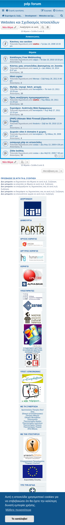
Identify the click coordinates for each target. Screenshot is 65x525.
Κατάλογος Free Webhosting (25, 57)
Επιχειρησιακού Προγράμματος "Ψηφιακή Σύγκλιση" (32, 450)
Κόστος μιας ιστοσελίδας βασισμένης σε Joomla (36, 66)
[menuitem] (15, 10)
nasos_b (36, 68)
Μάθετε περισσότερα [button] (18, 509)
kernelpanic (38, 89)
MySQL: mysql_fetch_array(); (26, 87)
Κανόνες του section (21, 41)
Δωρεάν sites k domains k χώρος (28, 131)
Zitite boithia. (17, 150)
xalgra (35, 60)
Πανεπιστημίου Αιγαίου (32, 421)
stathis (36, 44)
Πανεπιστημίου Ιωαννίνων (32, 423)
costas (35, 145)
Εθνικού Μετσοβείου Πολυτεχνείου (32, 418)
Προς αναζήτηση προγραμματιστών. (30, 97)
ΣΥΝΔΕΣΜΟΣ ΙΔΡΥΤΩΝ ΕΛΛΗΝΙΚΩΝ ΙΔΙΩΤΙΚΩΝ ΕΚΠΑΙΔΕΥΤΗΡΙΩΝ (32, 350)
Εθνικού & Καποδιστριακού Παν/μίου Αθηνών (32, 415)
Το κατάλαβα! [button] (19, 518)
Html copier (16, 76)
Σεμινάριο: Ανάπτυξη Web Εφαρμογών (31, 108)
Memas (36, 79)
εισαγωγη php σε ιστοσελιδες (26, 142)
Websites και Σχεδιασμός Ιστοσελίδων (30, 22)
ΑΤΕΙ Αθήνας (32, 429)
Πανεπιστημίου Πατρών (32, 425)
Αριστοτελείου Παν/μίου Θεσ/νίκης (32, 411)
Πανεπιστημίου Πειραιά (32, 427)
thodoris (36, 123)
